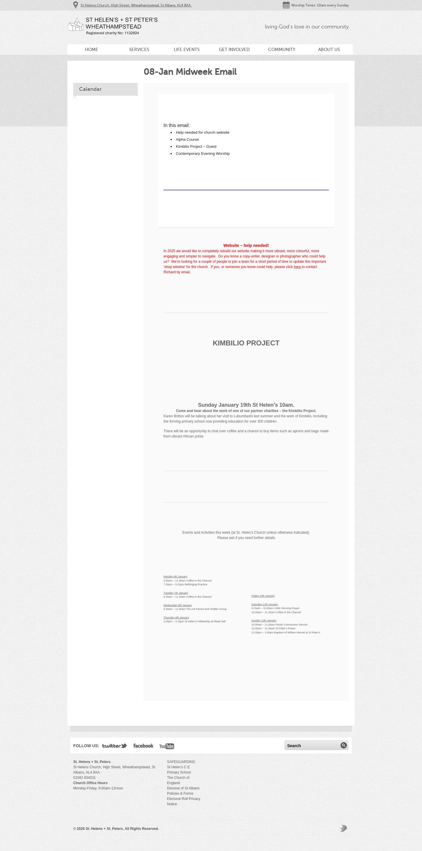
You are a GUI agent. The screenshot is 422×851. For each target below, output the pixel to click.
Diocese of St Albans (183, 788)
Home (91, 49)
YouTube (166, 746)
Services (139, 49)
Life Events (187, 49)
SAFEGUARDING (181, 762)
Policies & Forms (180, 793)
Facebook (143, 746)
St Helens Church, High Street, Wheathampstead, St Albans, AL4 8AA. (136, 5)
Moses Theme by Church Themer (344, 828)
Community (281, 49)
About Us (329, 49)
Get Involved (234, 49)
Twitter (114, 746)
